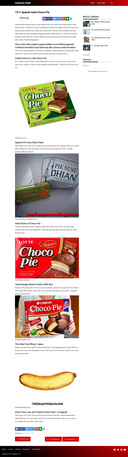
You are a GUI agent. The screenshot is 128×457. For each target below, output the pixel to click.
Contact (10, 449)
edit (33, 433)
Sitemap (17, 449)
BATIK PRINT (101, 3)
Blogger (104, 71)
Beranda (86, 66)
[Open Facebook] (114, 449)
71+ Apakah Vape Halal (99, 46)
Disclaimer (26, 449)
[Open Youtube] (125, 449)
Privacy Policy (36, 449)
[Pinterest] (63, 18)
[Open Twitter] (118, 449)
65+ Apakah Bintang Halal (100, 30)
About (4, 449)
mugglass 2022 (16, 454)
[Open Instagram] (121, 449)
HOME (92, 3)
